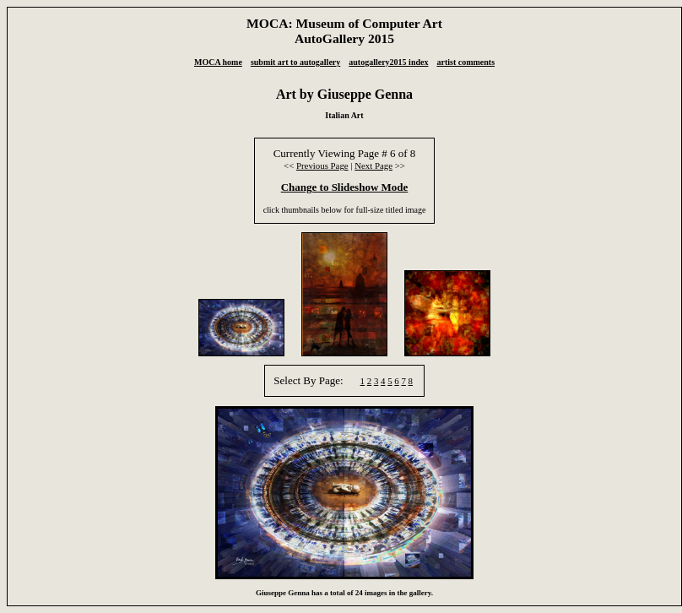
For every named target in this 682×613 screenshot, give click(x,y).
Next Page (373, 165)
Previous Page (322, 165)
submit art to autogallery (295, 62)
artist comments (465, 62)
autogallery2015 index (388, 62)
